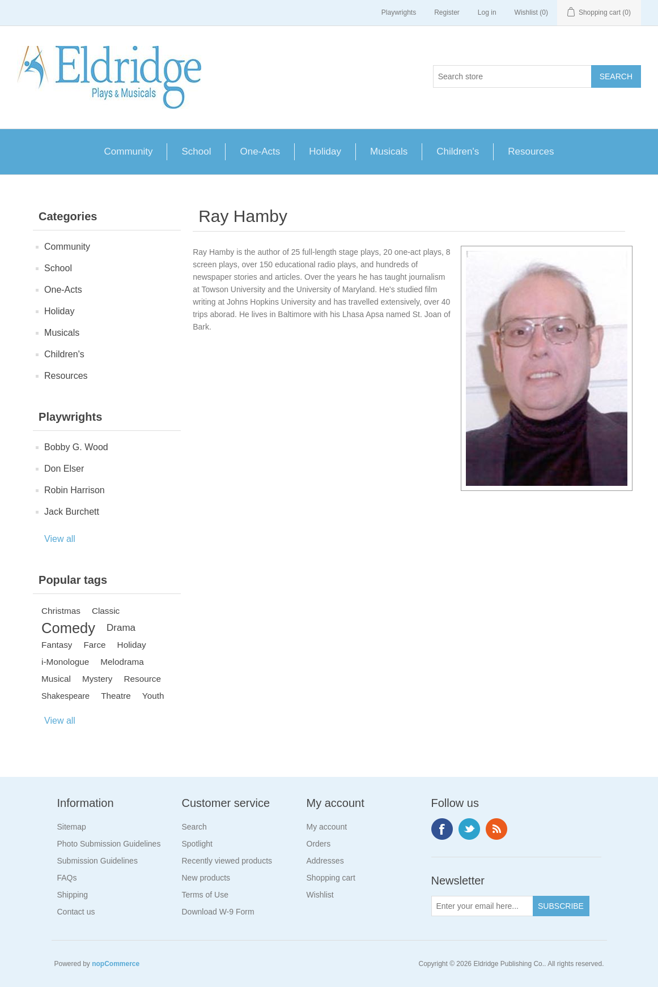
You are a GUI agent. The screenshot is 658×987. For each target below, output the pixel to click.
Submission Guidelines (97, 860)
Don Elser (64, 468)
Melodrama (122, 661)
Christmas (60, 611)
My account (327, 826)
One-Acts (260, 151)
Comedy (68, 628)
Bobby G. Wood (76, 447)
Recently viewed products (227, 860)
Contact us (76, 911)
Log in (487, 12)
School (196, 151)
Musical (56, 678)
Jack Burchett (71, 511)
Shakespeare (65, 695)
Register (447, 12)
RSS (496, 829)
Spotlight (197, 843)
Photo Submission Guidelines (109, 843)
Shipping (72, 894)
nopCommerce (115, 964)
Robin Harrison (74, 490)
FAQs (67, 877)
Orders (319, 843)
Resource (142, 678)
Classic (106, 611)
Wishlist (320, 894)
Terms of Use (205, 894)
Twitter (469, 829)
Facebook (442, 829)
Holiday (325, 151)
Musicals (388, 151)
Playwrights (398, 12)
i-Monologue (65, 661)
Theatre (116, 695)
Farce (94, 645)
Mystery (97, 678)
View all (59, 539)
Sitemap (71, 826)
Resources (531, 151)
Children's (457, 151)
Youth (153, 695)
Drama (121, 627)
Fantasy (56, 645)
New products (206, 877)
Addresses (325, 860)
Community (128, 151)
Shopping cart (331, 877)
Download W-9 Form (218, 911)
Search (194, 826)
